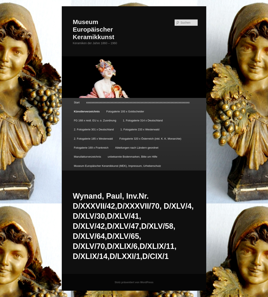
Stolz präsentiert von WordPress (134, 282)
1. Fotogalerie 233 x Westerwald (139, 129)
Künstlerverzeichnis (87, 111)
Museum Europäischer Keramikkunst (93, 29)
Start (77, 102)
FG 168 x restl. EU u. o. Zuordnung (95, 120)
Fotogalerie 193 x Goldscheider (125, 111)
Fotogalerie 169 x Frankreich (91, 147)
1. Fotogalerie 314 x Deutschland (143, 120)
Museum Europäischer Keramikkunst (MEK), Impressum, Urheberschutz (117, 165)
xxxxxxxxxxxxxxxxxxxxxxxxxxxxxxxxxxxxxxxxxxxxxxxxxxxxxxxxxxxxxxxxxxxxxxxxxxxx (138, 102)
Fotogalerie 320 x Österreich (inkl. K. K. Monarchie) (150, 138)
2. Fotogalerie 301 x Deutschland (94, 129)
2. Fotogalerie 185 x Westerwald (93, 138)
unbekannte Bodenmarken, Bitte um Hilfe (132, 156)
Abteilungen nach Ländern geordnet (136, 147)
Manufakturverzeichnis (87, 156)
